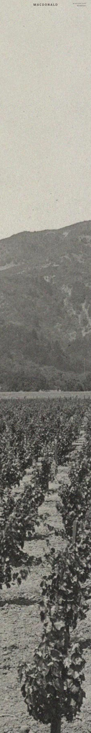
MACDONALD (45, 4)
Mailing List (79, 3)
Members (81, 6)
